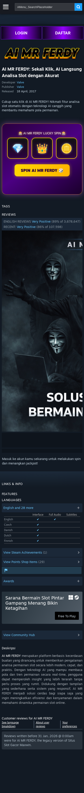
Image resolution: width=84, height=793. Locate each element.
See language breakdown (10, 724)
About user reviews (42, 724)
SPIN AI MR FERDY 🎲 (42, 170)
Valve (20, 82)
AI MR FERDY (11, 656)
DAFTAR (63, 32)
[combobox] (45, 7)
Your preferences (69, 724)
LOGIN (21, 32)
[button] (42, 224)
